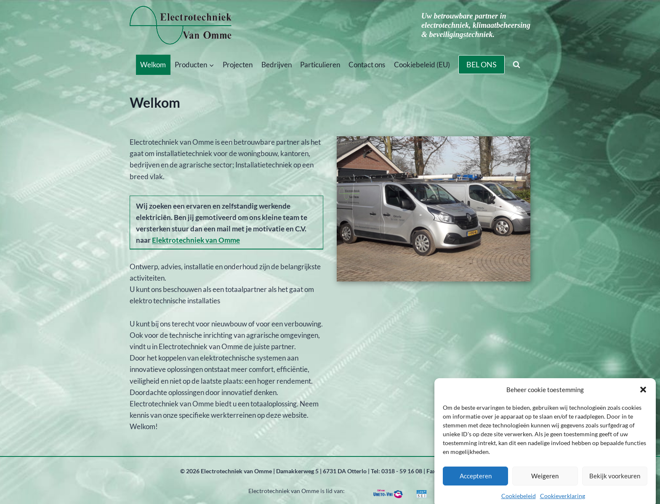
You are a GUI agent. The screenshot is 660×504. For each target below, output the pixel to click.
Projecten (238, 64)
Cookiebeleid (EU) (422, 64)
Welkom (153, 64)
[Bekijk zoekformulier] (516, 64)
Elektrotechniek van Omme (196, 240)
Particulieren (320, 64)
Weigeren (545, 481)
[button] (643, 394)
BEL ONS (481, 64)
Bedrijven (276, 64)
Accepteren (476, 481)
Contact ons (367, 64)
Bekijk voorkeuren (614, 481)
